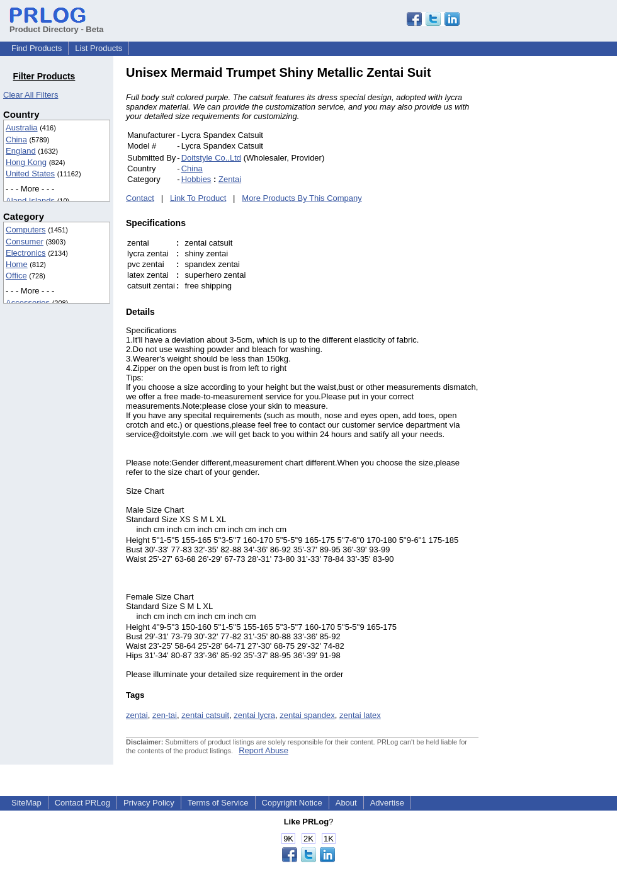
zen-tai (164, 715)
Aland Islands (30, 200)
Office (16, 275)
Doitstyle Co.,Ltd (211, 157)
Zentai (229, 179)
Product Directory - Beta (56, 24)
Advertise (387, 802)
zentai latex (360, 715)
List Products (98, 48)
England (21, 151)
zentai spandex (307, 715)
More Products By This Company (302, 198)
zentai (137, 715)
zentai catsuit (205, 715)
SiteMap (26, 802)
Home (17, 264)
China (16, 139)
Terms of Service (218, 802)
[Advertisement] (563, 254)
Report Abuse (263, 750)
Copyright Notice (292, 802)
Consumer (24, 241)
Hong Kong (26, 162)
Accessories (28, 302)
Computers (26, 229)
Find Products (36, 48)
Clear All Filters (30, 95)
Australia (22, 127)
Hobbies (196, 179)
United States (30, 173)
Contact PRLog (82, 802)
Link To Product (198, 198)
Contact (140, 198)
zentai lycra (254, 715)
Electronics (26, 253)
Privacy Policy (148, 802)
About (346, 802)
